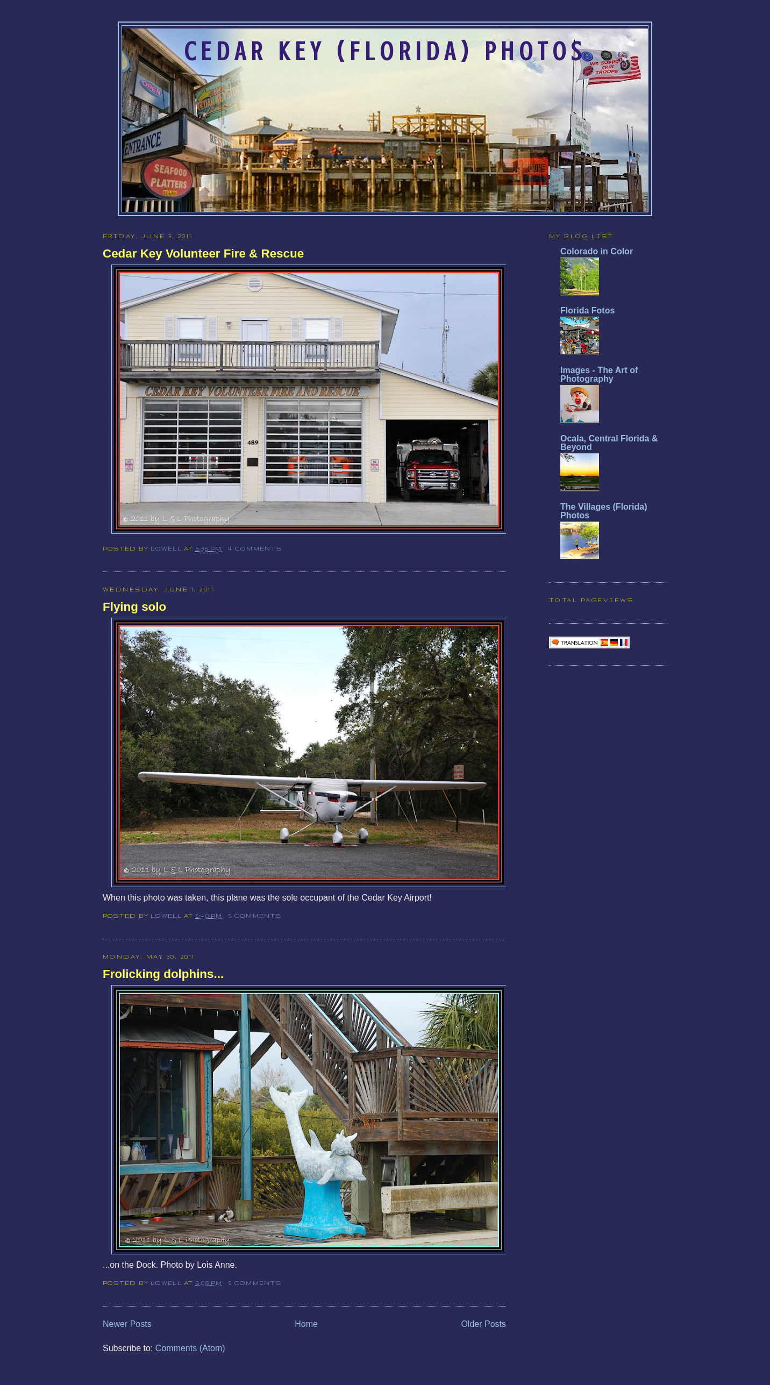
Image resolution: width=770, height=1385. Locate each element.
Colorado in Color (596, 251)
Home (306, 1324)
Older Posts (483, 1324)
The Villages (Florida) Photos (603, 511)
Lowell (167, 548)
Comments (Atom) (190, 1348)
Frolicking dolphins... (163, 974)
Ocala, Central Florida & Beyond (609, 443)
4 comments (254, 548)
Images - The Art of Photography (599, 374)
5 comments (255, 915)
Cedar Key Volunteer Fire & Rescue (203, 253)
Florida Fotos (587, 310)
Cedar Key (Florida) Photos (385, 52)
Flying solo (134, 606)
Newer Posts (127, 1324)
